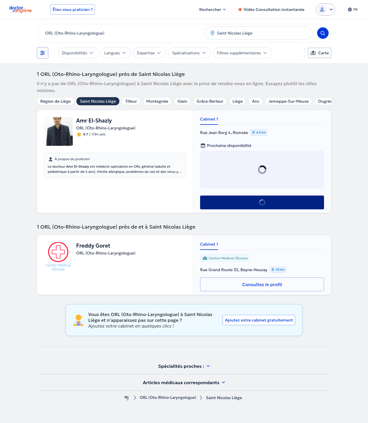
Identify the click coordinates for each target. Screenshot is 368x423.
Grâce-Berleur (210, 101)
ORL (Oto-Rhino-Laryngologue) (168, 397)
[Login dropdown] (325, 9)
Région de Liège (55, 101)
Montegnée (157, 101)
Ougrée (325, 101)
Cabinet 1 (209, 119)
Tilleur (131, 101)
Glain (182, 101)
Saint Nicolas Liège (98, 101)
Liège (238, 101)
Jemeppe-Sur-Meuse (289, 101)
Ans (255, 101)
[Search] (323, 33)
